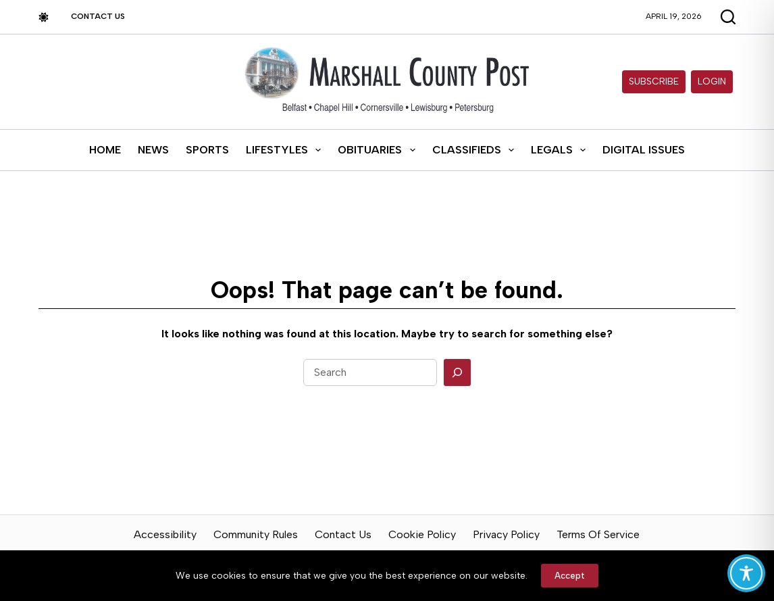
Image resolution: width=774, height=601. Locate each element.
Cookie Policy (422, 534)
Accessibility (165, 534)
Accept (569, 576)
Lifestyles (286, 150)
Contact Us (98, 16)
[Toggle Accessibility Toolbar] (746, 573)
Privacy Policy (506, 534)
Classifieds (475, 150)
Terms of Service (598, 534)
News (153, 149)
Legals (561, 150)
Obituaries (379, 150)
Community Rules (255, 534)
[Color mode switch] (43, 17)
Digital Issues (643, 149)
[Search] (457, 372)
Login (712, 81)
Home (105, 149)
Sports (207, 149)
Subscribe (654, 81)
